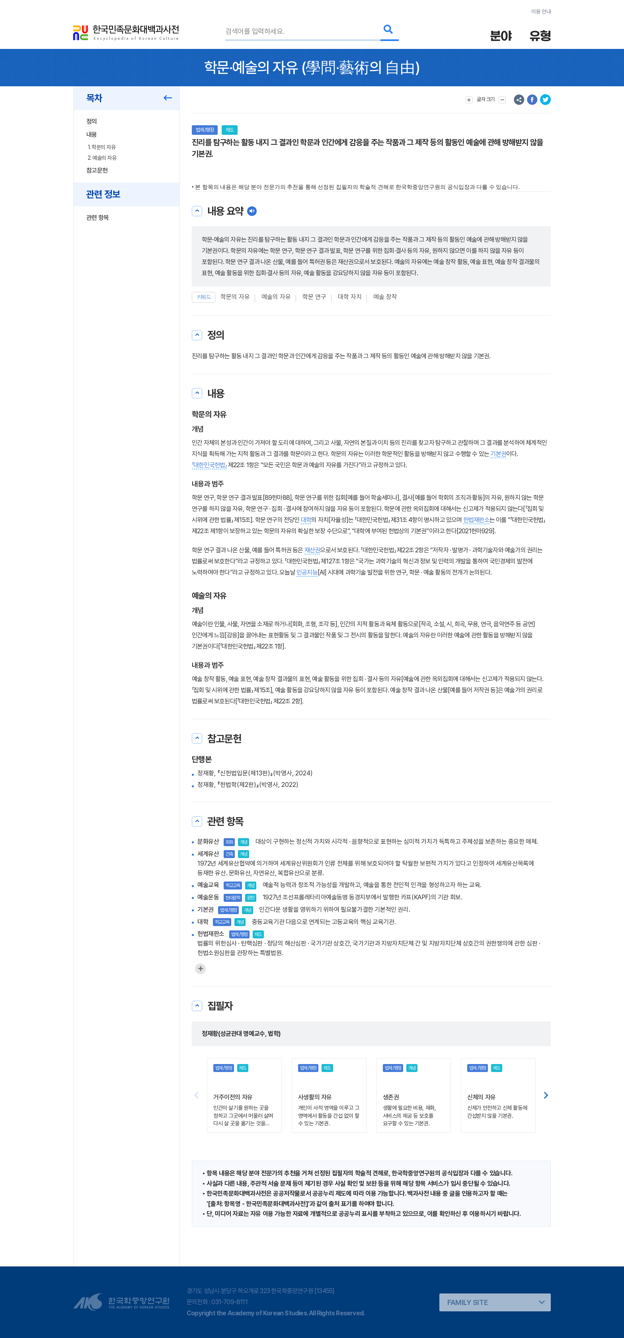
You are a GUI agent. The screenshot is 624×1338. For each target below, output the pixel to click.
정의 (91, 121)
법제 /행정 (205, 130)
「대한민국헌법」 (209, 465)
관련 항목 (97, 217)
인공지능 (307, 572)
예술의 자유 (276, 297)
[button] (546, 1095)
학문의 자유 (235, 297)
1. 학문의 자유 (101, 147)
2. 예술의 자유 (102, 158)
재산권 (312, 550)
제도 (230, 130)
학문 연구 (314, 297)
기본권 (498, 454)
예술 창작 (385, 297)
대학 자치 (350, 297)
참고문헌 (96, 170)
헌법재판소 (476, 520)
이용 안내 (541, 11)
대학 (306, 520)
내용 (91, 134)
